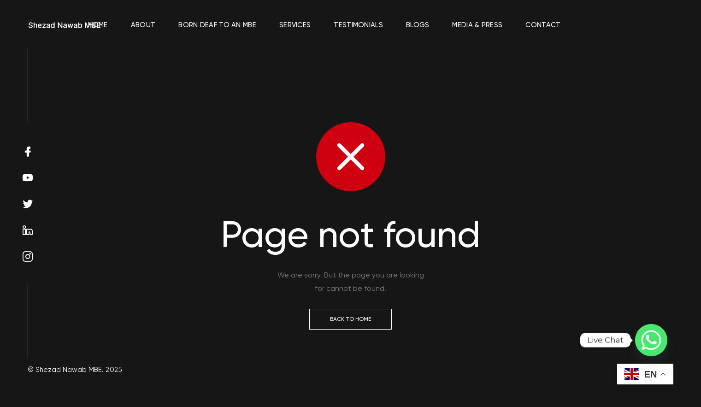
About (143, 25)
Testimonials (358, 25)
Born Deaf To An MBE (217, 25)
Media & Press (477, 25)
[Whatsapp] (651, 340)
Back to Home (350, 319)
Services (295, 25)
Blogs (418, 25)
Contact (542, 25)
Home (98, 25)
